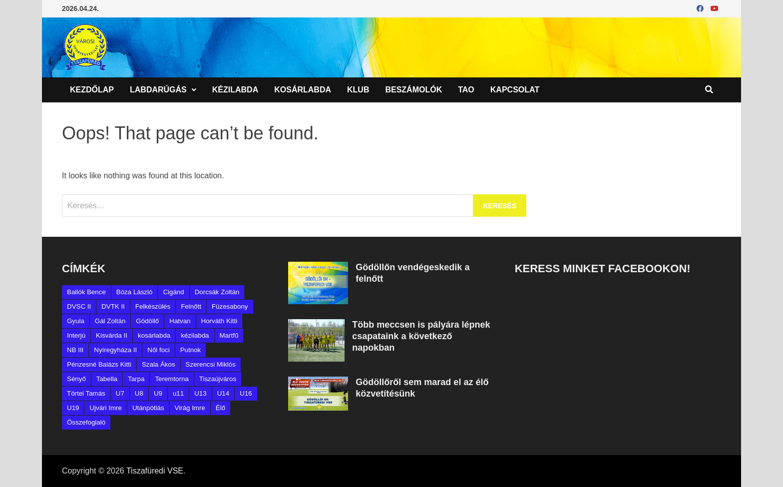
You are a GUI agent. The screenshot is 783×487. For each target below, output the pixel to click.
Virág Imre (190, 408)
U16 (246, 393)
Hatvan (179, 321)
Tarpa (136, 379)
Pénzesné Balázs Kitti (99, 364)
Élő (220, 408)
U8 (139, 393)
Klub (358, 89)
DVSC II (79, 306)
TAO (466, 89)
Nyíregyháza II (115, 350)
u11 (178, 393)
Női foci (158, 350)
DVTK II (113, 306)
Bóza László (134, 292)
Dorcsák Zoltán (217, 292)
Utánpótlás (148, 408)
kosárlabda (154, 335)
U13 (200, 393)
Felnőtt (191, 306)
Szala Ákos (158, 364)
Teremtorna (171, 379)
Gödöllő (147, 321)
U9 (158, 393)
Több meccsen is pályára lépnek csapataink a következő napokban (421, 336)
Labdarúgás (158, 89)
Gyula (75, 321)
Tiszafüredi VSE (154, 471)
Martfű (229, 335)
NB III (75, 350)
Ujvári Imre (105, 408)
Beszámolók (413, 89)
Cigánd (173, 292)
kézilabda (195, 335)
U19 (73, 408)
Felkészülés (152, 306)
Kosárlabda (302, 89)
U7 (120, 393)
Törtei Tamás (86, 393)
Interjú (76, 335)
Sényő (76, 379)
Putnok (190, 350)
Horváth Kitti (219, 321)
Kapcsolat (514, 89)
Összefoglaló (86, 422)
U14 (223, 393)
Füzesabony (230, 306)
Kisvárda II (111, 335)
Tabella (106, 379)
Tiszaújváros (217, 379)
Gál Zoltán (110, 321)
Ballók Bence (86, 292)
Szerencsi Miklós (211, 364)
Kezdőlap (92, 89)
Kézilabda (235, 89)
